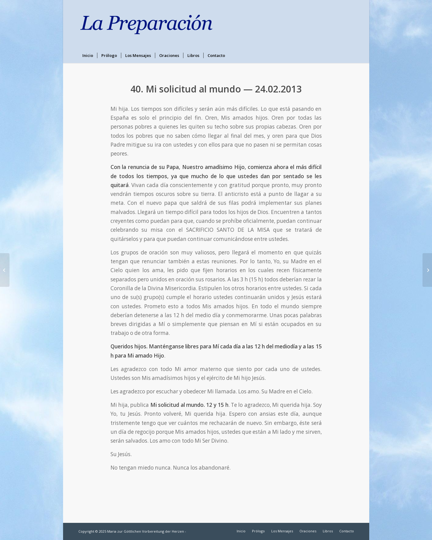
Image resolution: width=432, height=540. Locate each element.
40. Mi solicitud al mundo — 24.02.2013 (216, 89)
